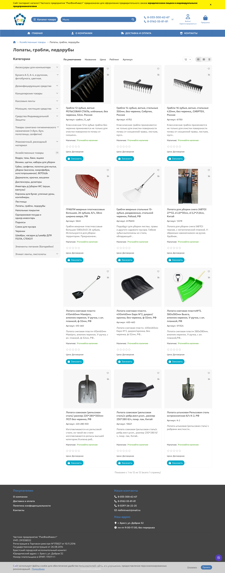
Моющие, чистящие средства (37, 109)
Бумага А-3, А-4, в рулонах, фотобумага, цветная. (37, 77)
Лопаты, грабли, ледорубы (30, 206)
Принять (206, 567)
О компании (20, 496)
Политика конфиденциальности (32, 505)
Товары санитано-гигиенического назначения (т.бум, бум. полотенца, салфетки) (37, 131)
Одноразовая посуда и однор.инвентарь (28, 217)
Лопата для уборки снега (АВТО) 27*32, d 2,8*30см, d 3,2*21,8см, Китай (186, 214)
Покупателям (23, 490)
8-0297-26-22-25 (127, 505)
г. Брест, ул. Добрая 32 (131, 523)
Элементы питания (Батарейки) (34, 247)
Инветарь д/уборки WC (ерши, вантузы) (32, 188)
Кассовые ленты (37, 101)
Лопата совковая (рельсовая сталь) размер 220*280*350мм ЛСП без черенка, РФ (84, 416)
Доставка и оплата (24, 501)
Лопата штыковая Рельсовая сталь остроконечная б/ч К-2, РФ (188, 414)
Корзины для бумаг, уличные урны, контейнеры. (35, 196)
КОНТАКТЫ (189, 33)
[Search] (98, 19)
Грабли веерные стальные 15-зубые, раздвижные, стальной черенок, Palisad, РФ (135, 214)
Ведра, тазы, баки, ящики (29, 158)
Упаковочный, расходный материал (37, 144)
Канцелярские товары (37, 94)
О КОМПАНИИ (81, 33)
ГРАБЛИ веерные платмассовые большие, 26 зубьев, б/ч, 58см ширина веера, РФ (85, 214)
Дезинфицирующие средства (37, 86)
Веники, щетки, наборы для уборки (35, 162)
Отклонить (192, 567)
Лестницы (21, 202)
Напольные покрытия (27, 211)
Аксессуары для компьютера (37, 68)
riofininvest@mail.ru (129, 510)
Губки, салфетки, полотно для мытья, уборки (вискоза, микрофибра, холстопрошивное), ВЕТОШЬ (36, 170)
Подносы (20, 223)
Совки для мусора (25, 227)
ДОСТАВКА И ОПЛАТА (136, 33)
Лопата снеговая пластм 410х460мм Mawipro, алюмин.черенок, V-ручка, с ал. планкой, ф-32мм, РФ (85, 316)
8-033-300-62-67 (156, 18)
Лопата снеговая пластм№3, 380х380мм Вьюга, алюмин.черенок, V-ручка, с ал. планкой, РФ (186, 316)
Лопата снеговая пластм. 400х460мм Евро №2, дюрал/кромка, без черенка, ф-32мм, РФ (136, 315)
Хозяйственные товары (32, 42)
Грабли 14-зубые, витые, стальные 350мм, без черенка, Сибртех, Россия (137, 112)
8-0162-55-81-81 (155, 22)
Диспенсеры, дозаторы (28, 182)
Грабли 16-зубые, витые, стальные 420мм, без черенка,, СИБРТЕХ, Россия (187, 112)
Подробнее (38, 569)
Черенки (20, 231)
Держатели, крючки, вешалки (32, 178)
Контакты (18, 510)
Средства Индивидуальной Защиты (37, 118)
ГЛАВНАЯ (35, 33)
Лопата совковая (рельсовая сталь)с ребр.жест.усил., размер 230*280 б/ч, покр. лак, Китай (136, 416)
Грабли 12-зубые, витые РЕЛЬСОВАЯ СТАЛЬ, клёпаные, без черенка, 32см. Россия (87, 112)
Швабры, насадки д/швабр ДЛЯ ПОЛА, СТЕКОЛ (33, 238)
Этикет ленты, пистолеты (37, 254)
